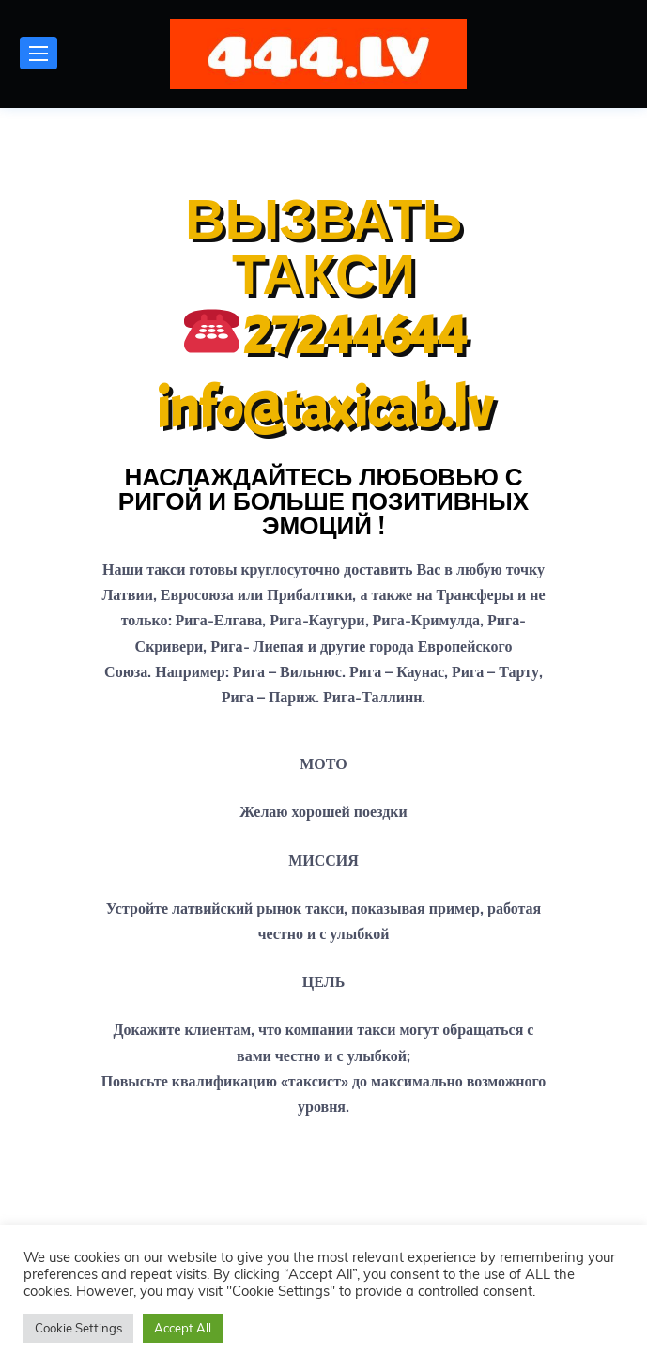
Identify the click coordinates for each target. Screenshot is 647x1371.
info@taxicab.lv (324, 409)
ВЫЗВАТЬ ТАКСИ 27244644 (326, 277)
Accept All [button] (182, 1327)
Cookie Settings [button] (78, 1327)
